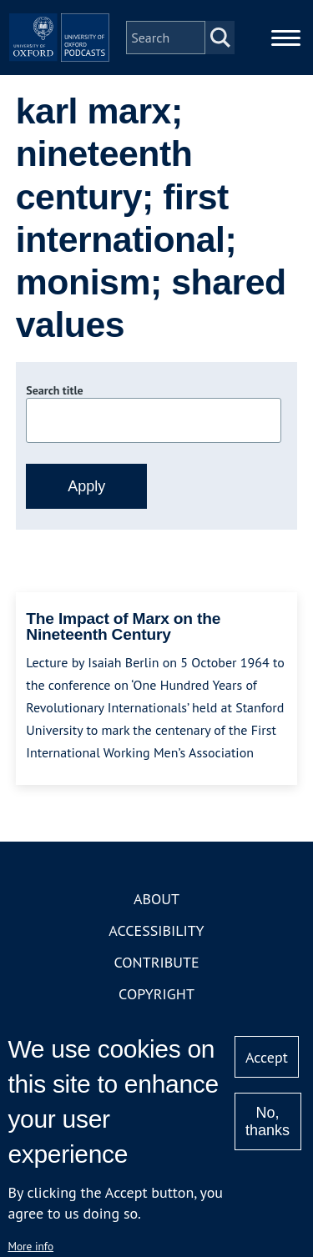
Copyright (156, 993)
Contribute (156, 962)
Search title (54, 390)
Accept (266, 1057)
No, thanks (267, 1121)
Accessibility (156, 930)
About (156, 898)
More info (30, 1246)
